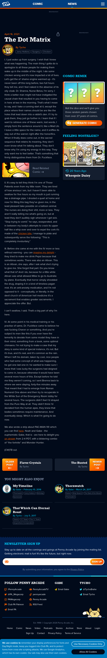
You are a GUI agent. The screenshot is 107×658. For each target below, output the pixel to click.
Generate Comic (81, 123)
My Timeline (23, 486)
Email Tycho (87, 594)
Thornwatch (18, 493)
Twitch (16, 519)
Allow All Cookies (88, 651)
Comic (19, 628)
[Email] (46, 561)
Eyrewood (17, 497)
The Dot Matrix (27, 40)
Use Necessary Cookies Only (88, 644)
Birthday (40, 493)
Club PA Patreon (14, 604)
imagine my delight (43, 252)
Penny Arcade (38, 599)
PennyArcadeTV (39, 589)
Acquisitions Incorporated (23, 523)
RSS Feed (36, 604)
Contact (41, 633)
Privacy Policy (77, 569)
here (21, 431)
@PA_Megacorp (13, 594)
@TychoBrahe (88, 589)
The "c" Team (35, 519)
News (28, 628)
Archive (69, 628)
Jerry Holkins (23, 51)
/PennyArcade (13, 589)
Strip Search (77, 493)
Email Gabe (62, 589)
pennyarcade (38, 594)
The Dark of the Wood (92, 493)
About (88, 628)
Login (97, 628)
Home (10, 628)
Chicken (47, 51)
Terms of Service (73, 633)
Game (68, 493)
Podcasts (48, 628)
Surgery (36, 51)
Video (37, 628)
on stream (9, 438)
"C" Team (24, 519)
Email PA (10, 609)
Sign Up (30, 633)
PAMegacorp (12, 599)
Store (79, 628)
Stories (59, 628)
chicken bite (25, 233)
